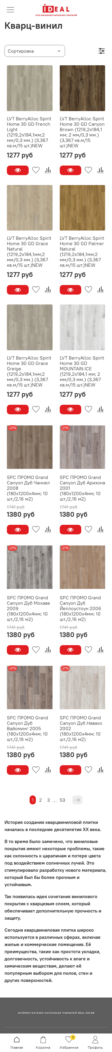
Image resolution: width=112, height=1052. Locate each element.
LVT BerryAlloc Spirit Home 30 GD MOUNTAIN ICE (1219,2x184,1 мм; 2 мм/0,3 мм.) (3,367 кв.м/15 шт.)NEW (82, 371)
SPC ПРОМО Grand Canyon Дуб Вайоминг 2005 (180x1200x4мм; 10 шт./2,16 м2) (27, 728)
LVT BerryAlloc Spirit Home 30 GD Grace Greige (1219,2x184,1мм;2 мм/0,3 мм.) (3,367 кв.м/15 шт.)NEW (29, 371)
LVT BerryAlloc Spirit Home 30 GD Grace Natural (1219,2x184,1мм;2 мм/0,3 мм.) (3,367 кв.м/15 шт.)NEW (29, 251)
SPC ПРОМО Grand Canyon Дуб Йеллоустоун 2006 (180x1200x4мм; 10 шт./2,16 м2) (80, 608)
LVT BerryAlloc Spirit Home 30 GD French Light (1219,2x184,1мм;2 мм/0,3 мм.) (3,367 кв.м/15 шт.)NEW (29, 132)
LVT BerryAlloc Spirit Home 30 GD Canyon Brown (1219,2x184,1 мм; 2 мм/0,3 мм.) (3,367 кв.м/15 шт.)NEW (82, 132)
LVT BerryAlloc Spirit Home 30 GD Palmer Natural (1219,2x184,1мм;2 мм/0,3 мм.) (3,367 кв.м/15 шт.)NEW (82, 251)
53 (62, 800)
